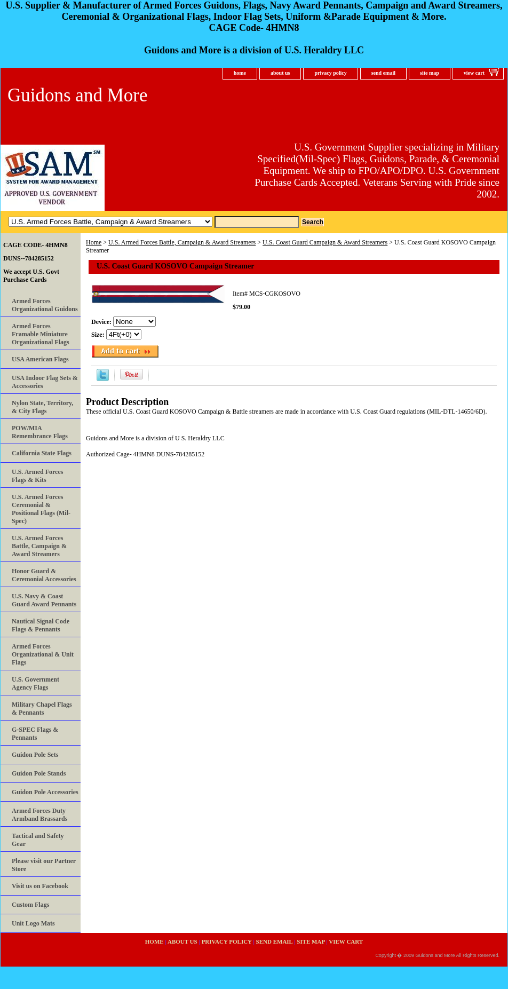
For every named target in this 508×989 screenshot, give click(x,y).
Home (93, 242)
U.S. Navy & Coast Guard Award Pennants (44, 600)
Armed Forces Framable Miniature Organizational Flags (40, 334)
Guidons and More (77, 95)
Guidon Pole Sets (35, 754)
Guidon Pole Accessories (45, 792)
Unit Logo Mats (33, 923)
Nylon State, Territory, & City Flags (42, 407)
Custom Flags (30, 904)
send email (383, 73)
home (240, 73)
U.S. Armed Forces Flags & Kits (37, 476)
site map (429, 73)
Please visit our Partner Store (44, 865)
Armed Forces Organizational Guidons (45, 305)
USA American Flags (40, 359)
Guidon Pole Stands (39, 773)
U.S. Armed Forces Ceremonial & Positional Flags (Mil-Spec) (41, 509)
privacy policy (330, 73)
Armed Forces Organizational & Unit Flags (43, 654)
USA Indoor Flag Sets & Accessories (45, 382)
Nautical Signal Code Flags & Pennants (40, 625)
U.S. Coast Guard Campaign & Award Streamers (325, 242)
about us (280, 73)
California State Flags (42, 453)
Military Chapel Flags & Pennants (42, 708)
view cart (474, 73)
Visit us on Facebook (40, 886)
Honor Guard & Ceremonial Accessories (44, 575)
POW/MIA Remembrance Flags (40, 432)
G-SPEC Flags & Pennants (35, 733)
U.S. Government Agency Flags (35, 683)
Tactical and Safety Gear (38, 840)
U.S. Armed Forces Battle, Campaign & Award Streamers (182, 242)
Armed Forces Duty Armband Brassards (39, 814)
